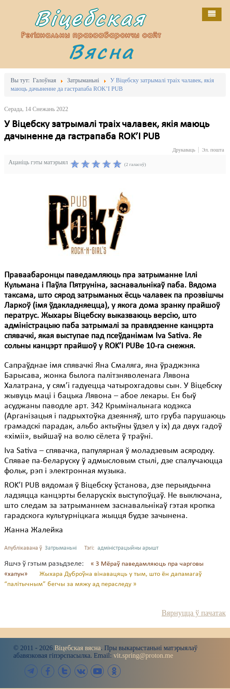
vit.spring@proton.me (143, 655)
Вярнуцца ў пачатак (194, 613)
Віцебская (90, 18)
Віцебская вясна (77, 647)
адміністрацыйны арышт (127, 548)
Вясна (101, 51)
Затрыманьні (61, 548)
